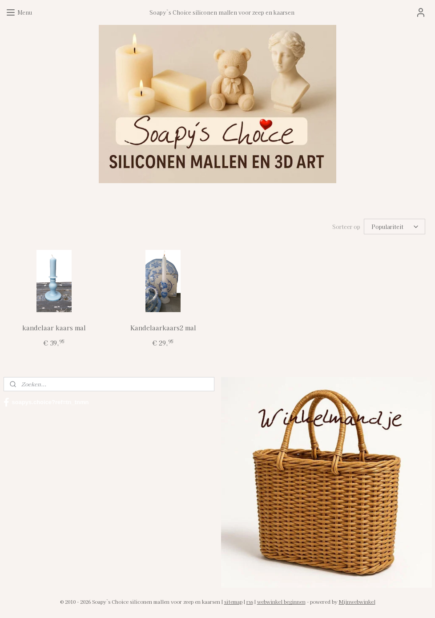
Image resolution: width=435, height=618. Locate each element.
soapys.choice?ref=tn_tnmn (46, 402)
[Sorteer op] (394, 226)
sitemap (233, 601)
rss (249, 601)
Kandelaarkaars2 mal (163, 327)
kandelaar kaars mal (54, 327)
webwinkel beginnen (281, 601)
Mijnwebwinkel (357, 601)
